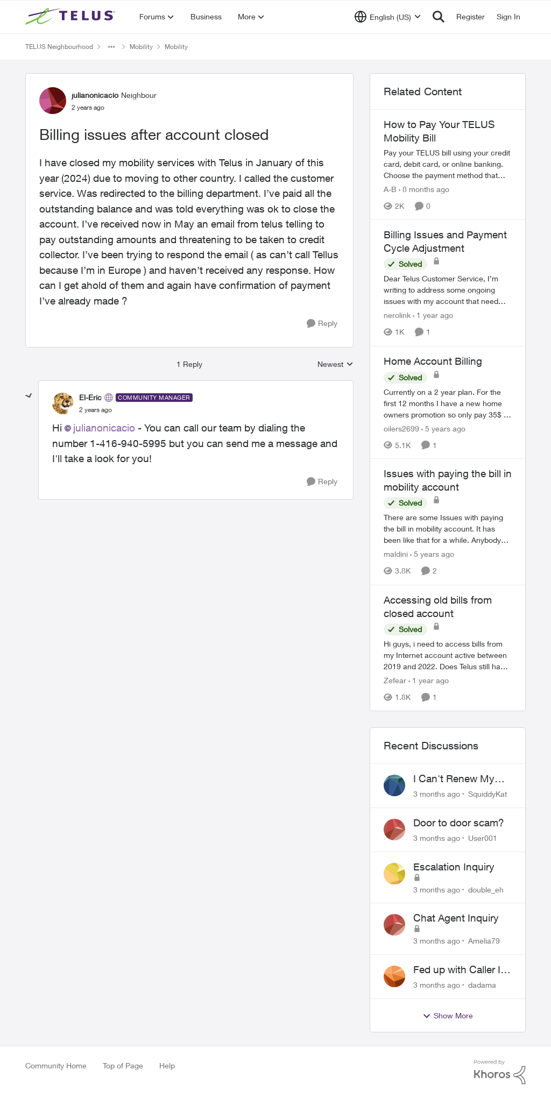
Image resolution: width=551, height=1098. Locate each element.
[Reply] (322, 323)
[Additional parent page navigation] (111, 46)
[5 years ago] (443, 428)
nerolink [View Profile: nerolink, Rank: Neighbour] (397, 315)
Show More (447, 1016)
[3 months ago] (436, 793)
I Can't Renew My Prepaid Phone (454, 779)
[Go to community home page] (71, 16)
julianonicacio (104, 428)
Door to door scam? (458, 822)
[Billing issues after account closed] (95, 410)
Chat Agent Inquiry (456, 918)
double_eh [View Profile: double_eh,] (486, 889)
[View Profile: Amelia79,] (394, 925)
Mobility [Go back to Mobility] (141, 46)
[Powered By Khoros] (500, 1072)
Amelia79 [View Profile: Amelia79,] (484, 940)
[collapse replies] (29, 395)
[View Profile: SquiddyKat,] (394, 785)
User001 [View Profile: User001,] (482, 837)
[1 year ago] (433, 315)
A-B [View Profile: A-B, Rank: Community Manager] (390, 189)
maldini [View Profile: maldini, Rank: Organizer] (396, 554)
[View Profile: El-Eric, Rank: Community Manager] (63, 403)
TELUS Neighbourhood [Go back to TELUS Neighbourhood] (59, 46)
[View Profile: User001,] (394, 829)
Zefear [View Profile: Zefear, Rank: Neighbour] (395, 680)
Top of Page (123, 1065)
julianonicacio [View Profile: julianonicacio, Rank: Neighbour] (95, 95)
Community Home (56, 1065)
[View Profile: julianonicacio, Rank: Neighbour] (52, 100)
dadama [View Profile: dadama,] (482, 984)
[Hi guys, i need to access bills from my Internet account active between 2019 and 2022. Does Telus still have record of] (448, 655)
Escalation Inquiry (454, 867)
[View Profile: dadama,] (394, 976)
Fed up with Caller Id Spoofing (459, 970)
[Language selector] (388, 16)
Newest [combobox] (335, 364)
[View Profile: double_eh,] (394, 873)
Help (167, 1065)
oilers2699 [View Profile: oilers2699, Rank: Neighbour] (401, 428)
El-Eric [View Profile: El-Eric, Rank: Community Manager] (90, 397)
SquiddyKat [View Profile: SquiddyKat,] (487, 793)
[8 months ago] (424, 189)
